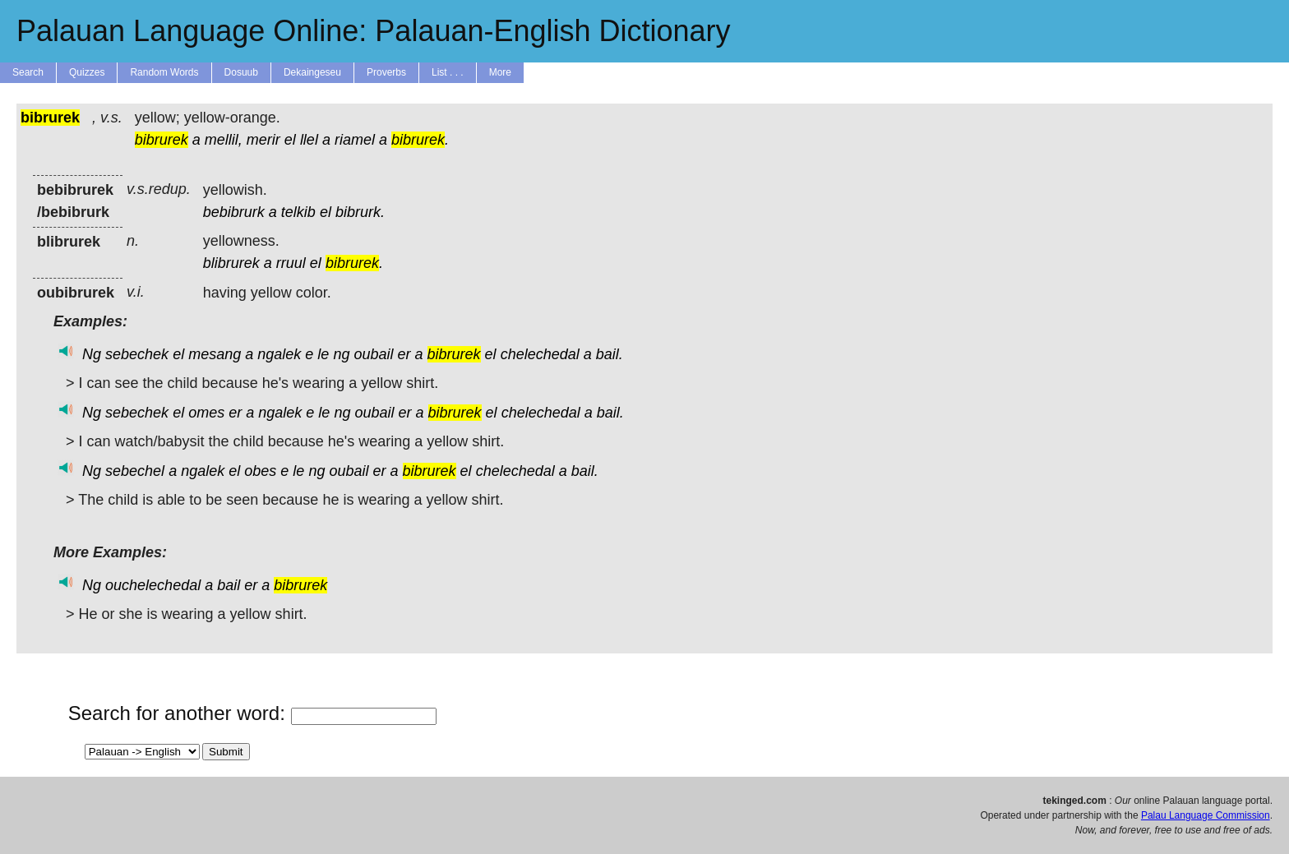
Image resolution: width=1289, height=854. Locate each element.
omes (206, 412)
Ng (91, 354)
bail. (609, 354)
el (290, 140)
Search (28, 72)
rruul (291, 263)
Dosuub (241, 72)
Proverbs (386, 72)
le (323, 354)
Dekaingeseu (312, 72)
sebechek (137, 354)
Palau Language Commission (1205, 815)
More (500, 72)
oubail (373, 354)
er (404, 354)
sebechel (134, 471)
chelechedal (540, 354)
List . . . (448, 72)
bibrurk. (360, 212)
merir (263, 140)
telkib (298, 212)
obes (260, 471)
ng (341, 354)
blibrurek (231, 263)
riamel (355, 140)
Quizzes (86, 72)
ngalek (279, 354)
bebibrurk (234, 212)
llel (309, 140)
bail (228, 585)
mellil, (224, 140)
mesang (214, 354)
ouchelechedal (153, 585)
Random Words (164, 72)
